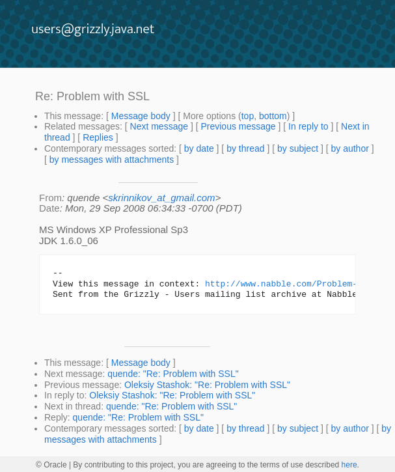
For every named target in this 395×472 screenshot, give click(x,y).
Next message (159, 126)
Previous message (237, 126)
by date (199, 148)
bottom (273, 116)
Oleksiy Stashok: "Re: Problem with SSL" (207, 385)
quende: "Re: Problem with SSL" (172, 373)
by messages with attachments (111, 159)
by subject (297, 148)
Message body (140, 116)
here (349, 464)
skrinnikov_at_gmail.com (161, 197)
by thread (245, 148)
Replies (98, 137)
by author (349, 148)
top (247, 116)
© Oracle (51, 464)
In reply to (308, 126)
